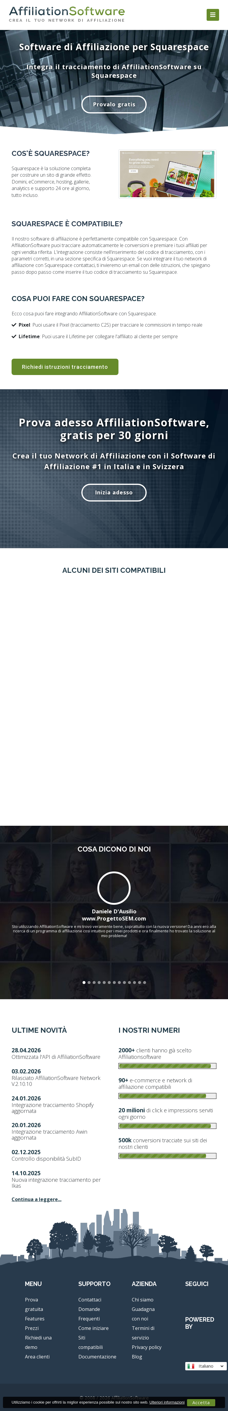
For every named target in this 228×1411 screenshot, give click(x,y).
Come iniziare (93, 1328)
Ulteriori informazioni (166, 1402)
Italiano (205, 1366)
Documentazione (97, 1356)
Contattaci (89, 1299)
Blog (137, 1356)
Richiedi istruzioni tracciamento (65, 370)
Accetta (201, 1402)
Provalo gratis (114, 104)
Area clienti (37, 1356)
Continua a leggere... (36, 1199)
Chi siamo (142, 1299)
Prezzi (32, 1328)
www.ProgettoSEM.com (114, 918)
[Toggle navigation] (213, 15)
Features (35, 1318)
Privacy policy (147, 1347)
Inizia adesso (114, 492)
